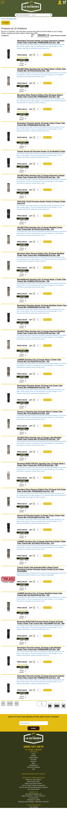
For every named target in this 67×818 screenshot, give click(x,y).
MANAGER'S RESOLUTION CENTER (33, 774)
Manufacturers (33, 765)
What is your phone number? (33, 783)
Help (33, 769)
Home (3, 19)
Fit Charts (33, 759)
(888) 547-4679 (33, 746)
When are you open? (33, 781)
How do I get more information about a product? (33, 787)
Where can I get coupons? (33, 779)
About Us (33, 761)
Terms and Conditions (33, 767)
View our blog (33, 807)
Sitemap (33, 755)
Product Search (33, 757)
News (33, 763)
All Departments (11, 19)
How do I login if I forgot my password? (33, 785)
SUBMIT (33, 728)
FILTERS (6, 22)
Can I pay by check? (33, 789)
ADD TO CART (47, 55)
